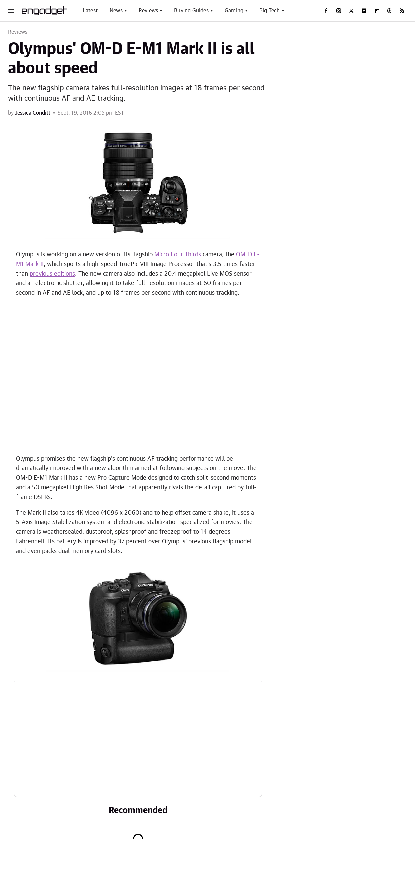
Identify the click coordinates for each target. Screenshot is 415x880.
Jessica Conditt (32, 113)
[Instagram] (339, 11)
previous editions (52, 274)
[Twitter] (351, 11)
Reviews (148, 10)
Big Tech (269, 10)
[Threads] (389, 11)
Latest (90, 10)
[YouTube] (364, 11)
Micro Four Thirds (177, 255)
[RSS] (402, 11)
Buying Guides (191, 10)
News (116, 10)
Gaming (234, 10)
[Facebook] (326, 11)
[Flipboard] (377, 11)
